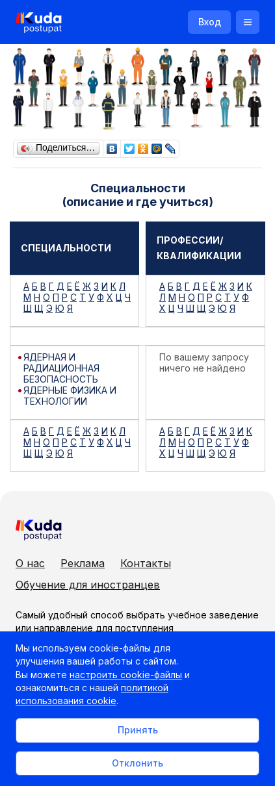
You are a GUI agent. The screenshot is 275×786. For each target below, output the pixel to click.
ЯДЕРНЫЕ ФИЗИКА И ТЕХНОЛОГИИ (69, 396)
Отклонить (137, 762)
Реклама (82, 563)
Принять (138, 729)
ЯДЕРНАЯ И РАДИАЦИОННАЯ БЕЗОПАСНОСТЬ (61, 368)
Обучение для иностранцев (88, 584)
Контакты (145, 563)
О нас (30, 563)
